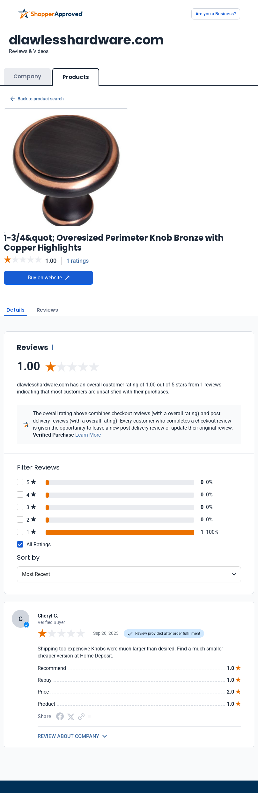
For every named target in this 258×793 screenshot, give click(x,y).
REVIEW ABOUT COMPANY (68, 736)
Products (76, 77)
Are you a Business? (215, 13)
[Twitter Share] (71, 716)
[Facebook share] (60, 716)
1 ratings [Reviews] (77, 260)
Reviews (47, 310)
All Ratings (38, 544)
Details (15, 310)
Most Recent (36, 574)
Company (27, 76)
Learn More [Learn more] (88, 435)
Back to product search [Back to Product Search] (37, 98)
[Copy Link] (81, 716)
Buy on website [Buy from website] (49, 278)
